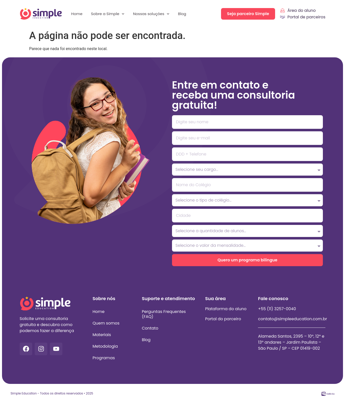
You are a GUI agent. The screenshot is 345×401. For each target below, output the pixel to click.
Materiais (102, 335)
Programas (104, 358)
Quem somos (106, 323)
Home (76, 13)
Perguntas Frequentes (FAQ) (164, 314)
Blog (182, 13)
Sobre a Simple (107, 14)
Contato (150, 328)
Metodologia (105, 346)
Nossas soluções (151, 14)
